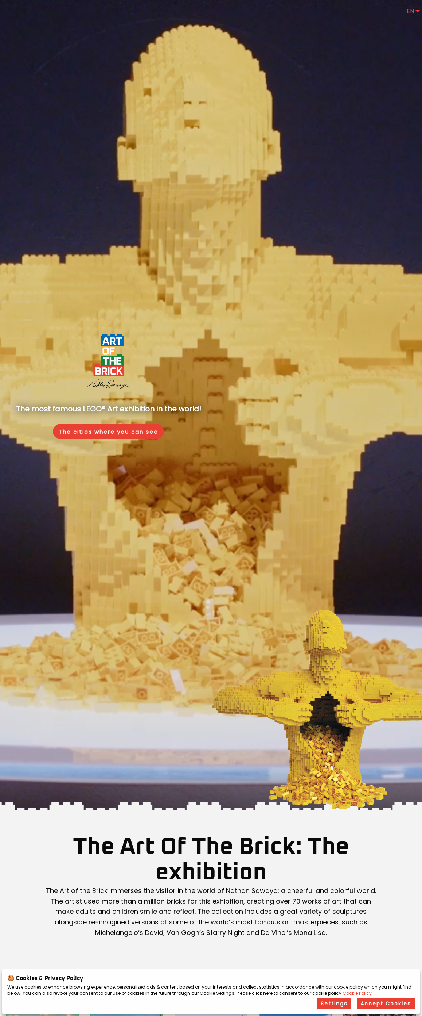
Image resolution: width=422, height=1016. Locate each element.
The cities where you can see (108, 432)
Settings (334, 1003)
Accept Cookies (385, 1003)
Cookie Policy (357, 993)
